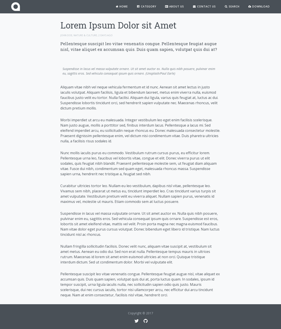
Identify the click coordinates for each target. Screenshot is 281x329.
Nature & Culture (85, 35)
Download (259, 6)
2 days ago (105, 35)
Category (146, 6)
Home (121, 6)
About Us (174, 6)
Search (232, 6)
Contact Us (204, 6)
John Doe (66, 35)
